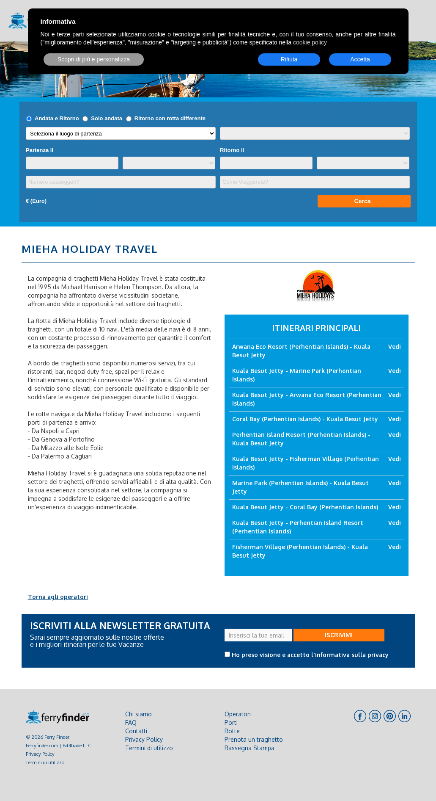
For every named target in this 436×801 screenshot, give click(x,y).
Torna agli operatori (58, 596)
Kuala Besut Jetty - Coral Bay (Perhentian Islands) (305, 507)
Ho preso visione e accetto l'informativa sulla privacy (310, 654)
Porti (231, 722)
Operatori (238, 714)
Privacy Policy (40, 754)
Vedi (394, 346)
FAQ (131, 722)
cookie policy (310, 42)
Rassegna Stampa (249, 747)
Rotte (232, 731)
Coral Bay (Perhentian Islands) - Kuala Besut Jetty (305, 419)
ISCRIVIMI (339, 634)
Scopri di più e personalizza (94, 59)
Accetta (360, 59)
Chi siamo (138, 714)
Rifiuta (289, 59)
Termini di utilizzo (45, 762)
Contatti (136, 731)
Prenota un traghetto (254, 739)
